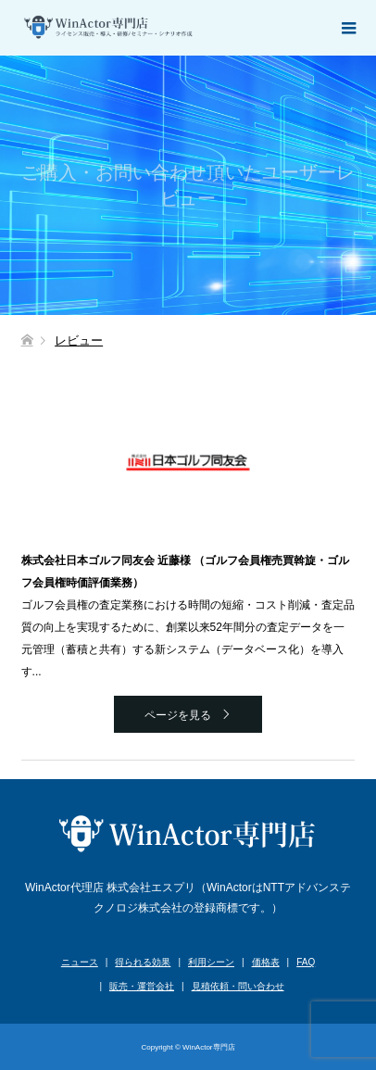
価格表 (266, 962)
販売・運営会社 (141, 986)
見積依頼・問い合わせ (238, 986)
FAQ (305, 962)
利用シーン (211, 962)
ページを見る (177, 715)
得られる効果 (142, 962)
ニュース (79, 962)
